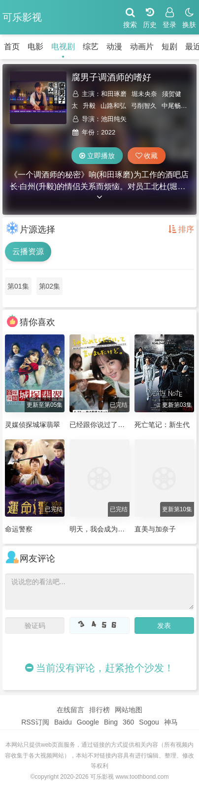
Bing (111, 722)
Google (88, 722)
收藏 (146, 156)
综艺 (91, 46)
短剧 (169, 46)
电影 (35, 46)
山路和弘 (113, 105)
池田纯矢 (114, 119)
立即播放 (97, 156)
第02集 (50, 286)
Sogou (149, 722)
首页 (12, 46)
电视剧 (63, 46)
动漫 (114, 46)
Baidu (63, 722)
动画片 (142, 46)
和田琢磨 (114, 94)
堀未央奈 (144, 94)
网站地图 (128, 710)
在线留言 (70, 710)
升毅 (89, 105)
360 (128, 722)
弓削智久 (144, 105)
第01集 (18, 286)
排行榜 (99, 710)
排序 (181, 229)
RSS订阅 (35, 722)
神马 (171, 722)
